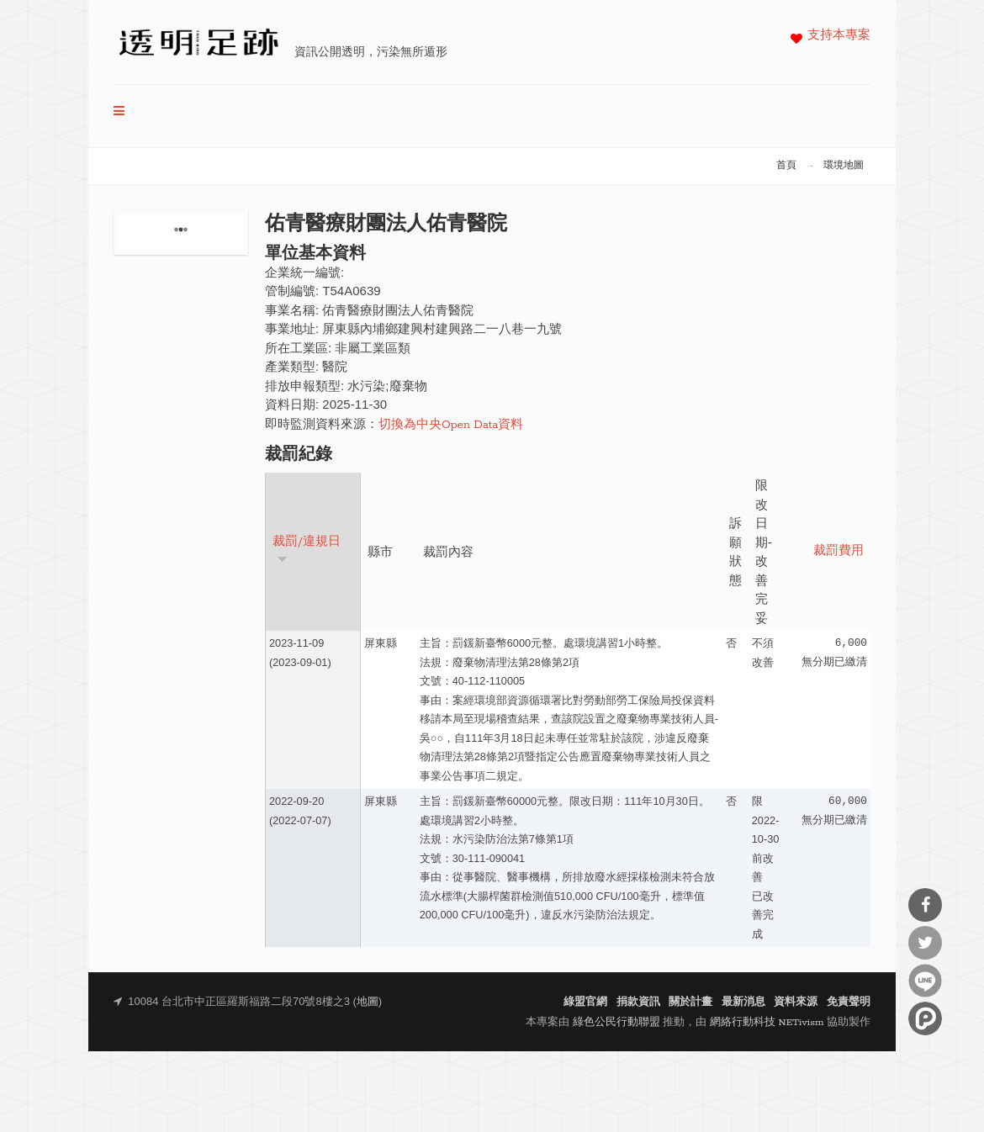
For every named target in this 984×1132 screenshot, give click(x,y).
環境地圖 (843, 166)
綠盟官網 (585, 1002)
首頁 (786, 166)
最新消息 (743, 1002)
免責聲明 (848, 1002)
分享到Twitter (925, 943)
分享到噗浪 (925, 1018)
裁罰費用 (838, 551)
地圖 (367, 1002)
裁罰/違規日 (306, 549)
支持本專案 (838, 36)
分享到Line (925, 980)
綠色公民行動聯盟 (616, 1022)
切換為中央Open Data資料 (450, 425)
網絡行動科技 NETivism (767, 1022)
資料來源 (795, 1002)
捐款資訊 (638, 1002)
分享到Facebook (925, 905)
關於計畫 (690, 1002)
